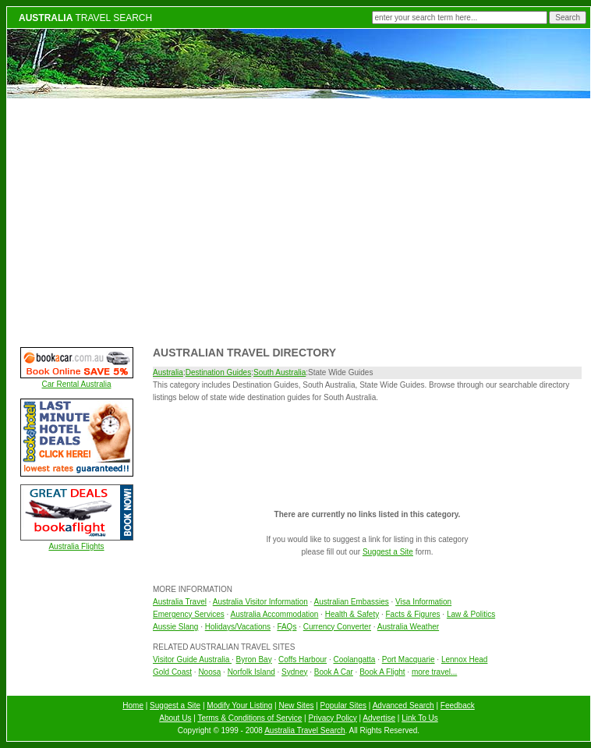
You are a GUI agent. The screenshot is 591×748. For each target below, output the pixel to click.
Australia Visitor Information (260, 601)
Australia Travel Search (304, 730)
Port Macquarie (408, 659)
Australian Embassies (351, 601)
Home (132, 705)
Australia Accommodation (275, 614)
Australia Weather (408, 626)
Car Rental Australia (76, 384)
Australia (168, 372)
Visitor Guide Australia (192, 659)
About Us (175, 718)
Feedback (458, 705)
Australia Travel (180, 601)
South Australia (279, 372)
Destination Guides (219, 372)
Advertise (379, 718)
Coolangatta (354, 659)
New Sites (295, 705)
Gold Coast (172, 672)
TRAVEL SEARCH (85, 17)
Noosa (209, 672)
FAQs (286, 626)
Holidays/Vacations (238, 626)
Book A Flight (382, 672)
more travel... (434, 672)
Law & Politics (471, 614)
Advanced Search (403, 705)
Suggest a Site (388, 552)
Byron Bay (254, 659)
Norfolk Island (251, 672)
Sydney (294, 672)
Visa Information (423, 601)
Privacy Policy (333, 718)
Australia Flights (76, 546)
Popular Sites (343, 705)
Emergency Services (189, 614)
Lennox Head (464, 659)
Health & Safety (352, 614)
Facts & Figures (413, 614)
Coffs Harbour (302, 659)
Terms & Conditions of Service (249, 718)
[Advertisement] (299, 221)
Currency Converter (337, 626)
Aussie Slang (175, 626)
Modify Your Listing (239, 705)
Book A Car (333, 672)
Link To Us (420, 718)
